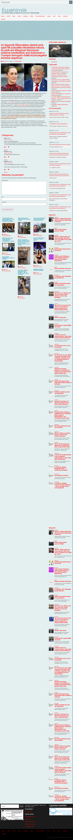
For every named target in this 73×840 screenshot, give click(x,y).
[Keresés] (70, 2)
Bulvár (14, 16)
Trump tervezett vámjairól (23, 105)
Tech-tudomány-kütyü (40, 16)
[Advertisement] (36, 30)
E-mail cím (4, 202)
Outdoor (49, 16)
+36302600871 (28, 811)
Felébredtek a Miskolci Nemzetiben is (59, 104)
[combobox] (10, 806)
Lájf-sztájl (65, 16)
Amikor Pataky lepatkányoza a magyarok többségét (8, 258)
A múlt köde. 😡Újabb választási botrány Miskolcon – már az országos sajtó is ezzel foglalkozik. (23, 272)
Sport (54, 16)
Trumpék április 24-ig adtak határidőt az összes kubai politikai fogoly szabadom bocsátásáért (8, 220)
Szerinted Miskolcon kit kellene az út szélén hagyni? (39, 239)
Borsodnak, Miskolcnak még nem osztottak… (60, 144)
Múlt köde (3, 19)
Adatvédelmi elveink (29, 826)
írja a (11, 102)
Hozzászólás (5, 180)
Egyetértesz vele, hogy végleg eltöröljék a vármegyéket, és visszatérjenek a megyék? (8, 239)
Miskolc (2, 16)
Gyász (59, 16)
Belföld (8, 16)
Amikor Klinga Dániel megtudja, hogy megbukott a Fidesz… (24, 219)
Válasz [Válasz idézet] (5, 149)
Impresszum (28, 819)
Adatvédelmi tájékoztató (30, 824)
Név (2, 197)
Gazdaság (25, 16)
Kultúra (19, 16)
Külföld (31, 16)
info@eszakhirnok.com (30, 816)
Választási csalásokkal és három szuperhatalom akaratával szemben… (39, 219)
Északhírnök (14, 10)
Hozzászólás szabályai (30, 821)
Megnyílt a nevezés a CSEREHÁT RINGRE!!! (38, 270)
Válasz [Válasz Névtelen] (5, 159)
